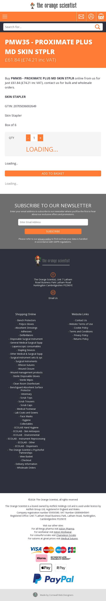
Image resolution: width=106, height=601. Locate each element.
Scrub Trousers (26, 401)
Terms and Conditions (81, 331)
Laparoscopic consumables (26, 346)
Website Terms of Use (81, 324)
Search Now (97, 26)
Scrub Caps (26, 405)
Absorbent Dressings (26, 327)
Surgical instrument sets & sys (26, 357)
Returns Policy (81, 338)
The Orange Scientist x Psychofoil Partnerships (26, 451)
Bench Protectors (26, 320)
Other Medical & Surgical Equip (26, 353)
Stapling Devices (26, 350)
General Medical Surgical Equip (26, 342)
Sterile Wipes (26, 379)
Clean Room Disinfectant (26, 383)
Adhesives (26, 331)
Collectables (26, 423)
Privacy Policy (81, 335)
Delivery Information (26, 463)
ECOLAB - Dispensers (26, 446)
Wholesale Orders (26, 467)
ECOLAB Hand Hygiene (26, 427)
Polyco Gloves (26, 324)
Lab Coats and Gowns (26, 412)
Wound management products (26, 372)
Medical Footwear (26, 408)
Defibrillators (26, 335)
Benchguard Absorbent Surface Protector (26, 389)
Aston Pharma (66, 528)
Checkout (26, 460)
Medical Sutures (69, 538)
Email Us (53, 298)
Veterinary (26, 393)
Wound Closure (26, 368)
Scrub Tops (26, 397)
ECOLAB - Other (26, 442)
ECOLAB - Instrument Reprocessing (26, 438)
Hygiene (26, 420)
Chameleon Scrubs (66, 535)
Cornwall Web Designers (61, 595)
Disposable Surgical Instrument (26, 338)
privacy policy (44, 238)
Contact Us (81, 320)
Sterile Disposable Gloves (26, 376)
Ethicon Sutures (26, 364)
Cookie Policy (81, 327)
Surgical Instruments (26, 361)
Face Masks (26, 416)
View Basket (26, 456)
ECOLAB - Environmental (26, 434)
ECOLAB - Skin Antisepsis (26, 431)
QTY (11, 138)
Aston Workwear (63, 531)
